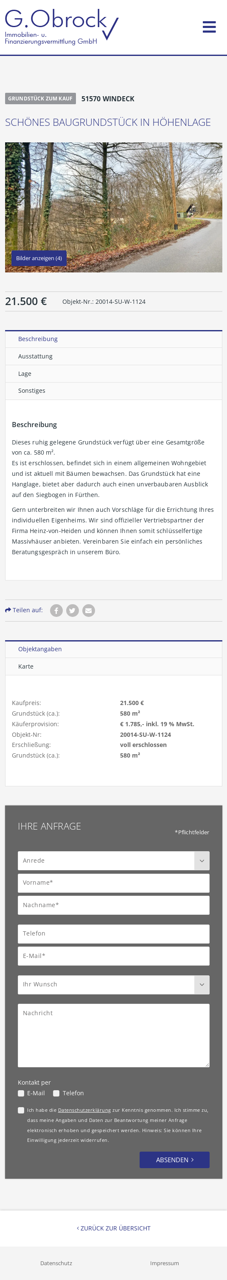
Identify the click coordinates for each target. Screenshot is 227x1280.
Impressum (164, 1263)
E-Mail (36, 1093)
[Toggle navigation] (209, 25)
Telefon (73, 1093)
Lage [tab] (24, 373)
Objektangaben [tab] (40, 649)
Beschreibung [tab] (38, 339)
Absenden (172, 1159)
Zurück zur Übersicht (114, 1228)
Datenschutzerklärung (84, 1110)
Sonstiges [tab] (31, 390)
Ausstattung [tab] (35, 356)
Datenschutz (56, 1263)
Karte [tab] (26, 666)
